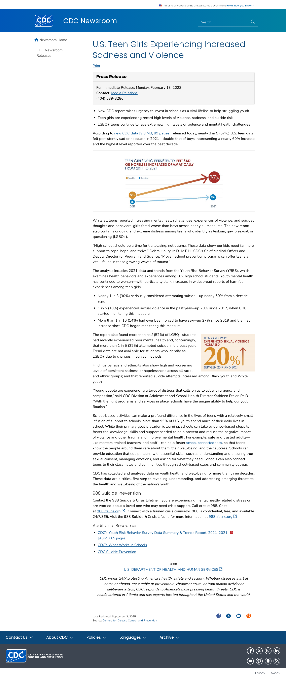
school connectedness (204, 442)
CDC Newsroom (90, 20)
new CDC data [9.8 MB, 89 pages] (142, 133)
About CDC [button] (60, 637)
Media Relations (124, 93)
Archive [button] (169, 637)
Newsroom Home (53, 39)
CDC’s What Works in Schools (122, 545)
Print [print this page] (96, 65)
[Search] (223, 22)
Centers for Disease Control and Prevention (130, 620)
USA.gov (274, 673)
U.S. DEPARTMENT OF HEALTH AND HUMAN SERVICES (173, 569)
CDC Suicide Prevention (117, 551)
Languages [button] (133, 637)
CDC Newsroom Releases (49, 53)
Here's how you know (240, 5)
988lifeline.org (111, 511)
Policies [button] (96, 637)
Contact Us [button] (19, 637)
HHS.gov (259, 673)
